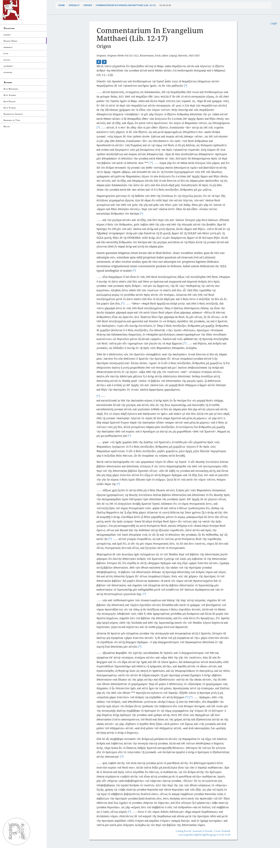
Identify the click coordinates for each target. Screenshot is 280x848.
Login (273, 23)
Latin (6, 53)
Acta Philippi (10, 101)
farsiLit (7, 34)
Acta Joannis (10, 95)
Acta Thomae (10, 108)
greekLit (74, 5)
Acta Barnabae (11, 89)
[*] (185, 85)
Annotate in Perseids (203, 831)
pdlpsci (7, 60)
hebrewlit (8, 47)
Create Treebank (222, 831)
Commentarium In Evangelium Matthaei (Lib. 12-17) (126, 5)
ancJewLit (8, 66)
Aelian (7, 126)
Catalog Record (183, 831)
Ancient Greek (11, 41)
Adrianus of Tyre (12, 120)
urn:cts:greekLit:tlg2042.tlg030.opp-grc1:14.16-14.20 (204, 834)
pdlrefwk (8, 72)
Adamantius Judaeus (13, 114)
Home (61, 5)
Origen (87, 5)
